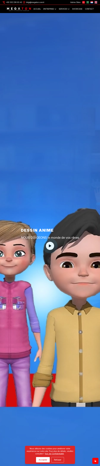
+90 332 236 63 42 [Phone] (14, 2)
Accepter (43, 459)
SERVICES (64, 9)
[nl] (92, 2)
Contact (89, 9)
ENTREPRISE (49, 9)
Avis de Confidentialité (54, 454)
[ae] (87, 2)
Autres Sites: (75, 2)
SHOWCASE (77, 9)
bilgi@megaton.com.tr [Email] (35, 2)
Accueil (37, 9)
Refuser (57, 459)
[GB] (96, 2)
